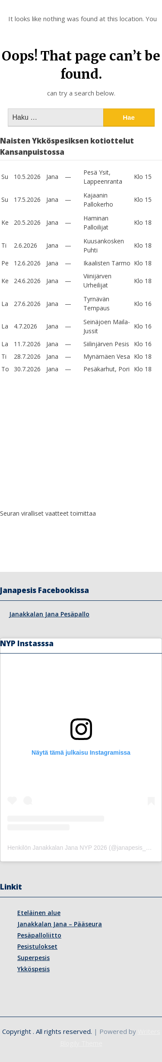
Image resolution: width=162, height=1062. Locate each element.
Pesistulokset (37, 946)
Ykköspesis (33, 969)
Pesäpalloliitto (39, 935)
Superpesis (33, 958)
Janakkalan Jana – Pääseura (59, 924)
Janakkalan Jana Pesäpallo (49, 614)
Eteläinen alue (38, 913)
